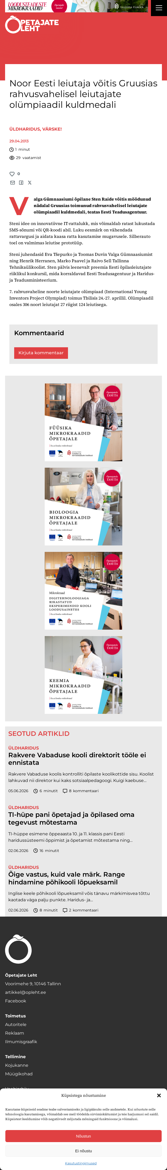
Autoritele (15, 1024)
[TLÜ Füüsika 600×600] (83, 422)
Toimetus (15, 1015)
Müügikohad (19, 1073)
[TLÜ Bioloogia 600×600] (83, 506)
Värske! (52, 129)
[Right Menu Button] (159, 8)
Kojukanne (16, 1065)
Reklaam (14, 1033)
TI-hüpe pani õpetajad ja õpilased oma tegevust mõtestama (71, 818)
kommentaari (81, 791)
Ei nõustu (83, 1151)
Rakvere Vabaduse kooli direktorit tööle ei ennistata (77, 759)
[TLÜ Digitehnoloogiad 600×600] (83, 591)
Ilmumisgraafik (21, 1041)
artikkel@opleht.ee (25, 992)
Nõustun (83, 1136)
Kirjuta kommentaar (41, 352)
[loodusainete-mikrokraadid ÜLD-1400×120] (76, 6)
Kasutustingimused (81, 1163)
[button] (159, 1095)
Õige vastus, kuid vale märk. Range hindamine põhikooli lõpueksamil (66, 878)
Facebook (15, 1000)
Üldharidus (24, 129)
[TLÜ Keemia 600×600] (83, 675)
